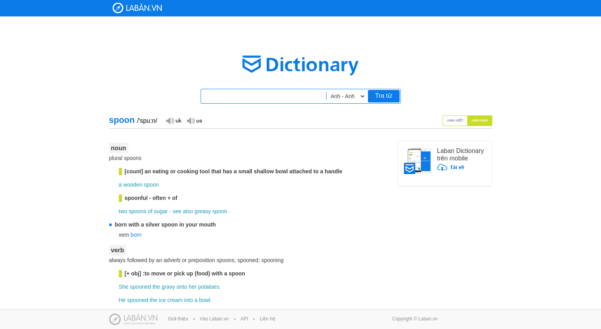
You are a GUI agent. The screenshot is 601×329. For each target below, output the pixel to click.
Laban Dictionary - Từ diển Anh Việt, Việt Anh (137, 8)
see (176, 211)
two (123, 211)
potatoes (208, 287)
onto (181, 287)
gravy (168, 287)
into (188, 300)
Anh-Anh (480, 120)
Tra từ (383, 95)
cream (175, 300)
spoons (137, 211)
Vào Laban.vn (214, 319)
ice (162, 300)
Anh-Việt (455, 120)
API (244, 319)
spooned (140, 287)
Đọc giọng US (194, 120)
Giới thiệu (178, 319)
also (188, 211)
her (193, 287)
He (122, 300)
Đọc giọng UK (173, 120)
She (124, 287)
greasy (202, 211)
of (150, 211)
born (136, 235)
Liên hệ (267, 319)
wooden (132, 185)
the (156, 287)
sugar (161, 211)
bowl (204, 300)
